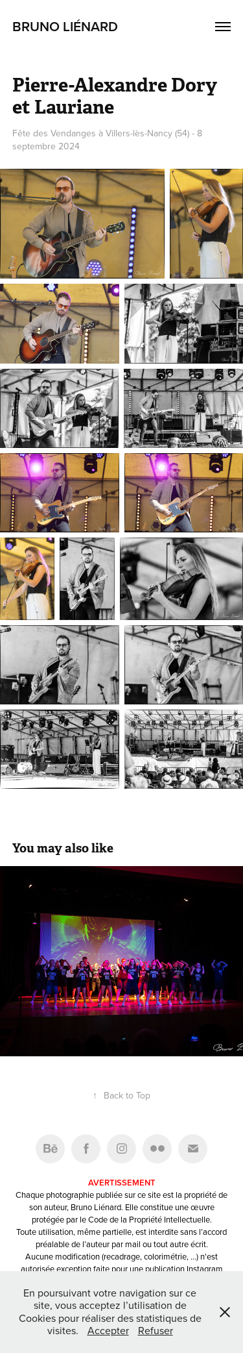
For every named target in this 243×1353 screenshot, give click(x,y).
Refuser (155, 1330)
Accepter (108, 1330)
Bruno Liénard (65, 26)
